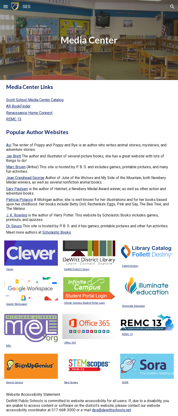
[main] (89, 40)
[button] (5, 6)
